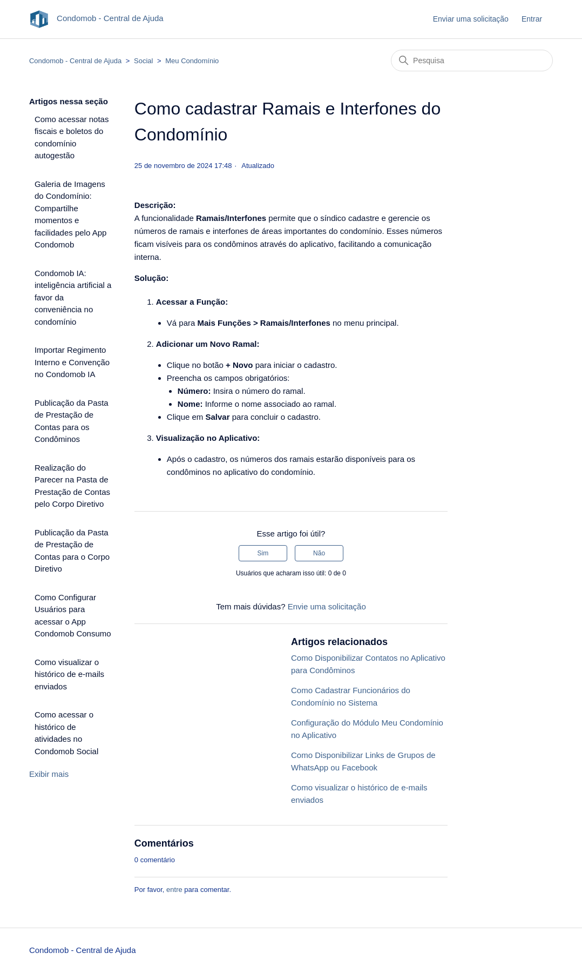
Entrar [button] (532, 19)
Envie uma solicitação (327, 606)
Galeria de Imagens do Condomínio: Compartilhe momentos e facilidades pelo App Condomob (70, 214)
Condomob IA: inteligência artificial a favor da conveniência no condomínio (73, 297)
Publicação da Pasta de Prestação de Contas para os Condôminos (72, 421)
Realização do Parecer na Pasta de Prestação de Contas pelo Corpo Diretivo (72, 486)
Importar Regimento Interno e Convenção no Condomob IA (72, 362)
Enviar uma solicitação (471, 19)
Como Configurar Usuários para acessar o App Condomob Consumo (73, 616)
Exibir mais (49, 774)
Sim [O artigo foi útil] (263, 553)
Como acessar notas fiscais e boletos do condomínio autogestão (72, 137)
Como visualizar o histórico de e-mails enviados (69, 674)
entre (174, 889)
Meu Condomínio (192, 61)
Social (143, 61)
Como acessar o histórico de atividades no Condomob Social (66, 733)
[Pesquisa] (472, 60)
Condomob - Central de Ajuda (75, 61)
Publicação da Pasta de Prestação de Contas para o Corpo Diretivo (72, 551)
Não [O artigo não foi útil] (319, 553)
